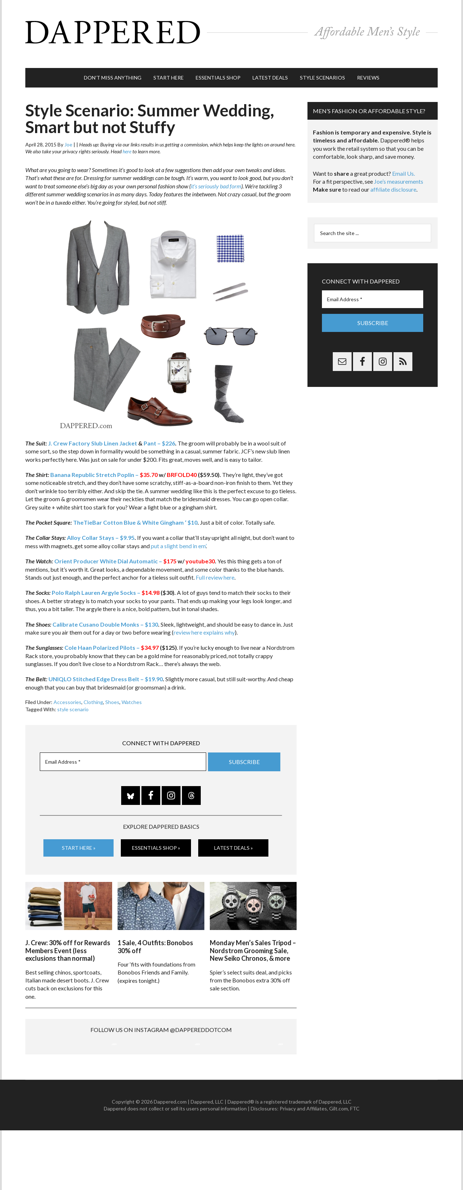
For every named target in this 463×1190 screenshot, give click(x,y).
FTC (355, 1168)
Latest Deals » (233, 834)
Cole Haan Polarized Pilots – (112, 634)
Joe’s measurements (398, 167)
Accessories (67, 689)
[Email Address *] (123, 748)
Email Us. (403, 159)
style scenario (73, 695)
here (127, 138)
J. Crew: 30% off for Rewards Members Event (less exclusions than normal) (67, 932)
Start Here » (78, 834)
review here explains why (204, 618)
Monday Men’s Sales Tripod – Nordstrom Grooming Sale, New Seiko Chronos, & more (253, 932)
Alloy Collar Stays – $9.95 (101, 524)
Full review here (215, 563)
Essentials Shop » (156, 834)
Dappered (231, 27)
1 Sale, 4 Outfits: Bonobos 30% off (155, 929)
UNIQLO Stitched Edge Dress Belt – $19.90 (105, 665)
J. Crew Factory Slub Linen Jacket (92, 429)
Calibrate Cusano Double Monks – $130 (105, 610)
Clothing (93, 689)
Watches (132, 689)
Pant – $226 (159, 429)
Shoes (112, 689)
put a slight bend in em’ (178, 532)
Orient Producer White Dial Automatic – (115, 547)
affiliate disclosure (393, 175)
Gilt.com (338, 1168)
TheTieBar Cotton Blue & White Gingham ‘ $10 (135, 508)
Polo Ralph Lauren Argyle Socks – (106, 579)
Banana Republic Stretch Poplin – (104, 460)
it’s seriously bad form (216, 172)
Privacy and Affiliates (303, 1168)
